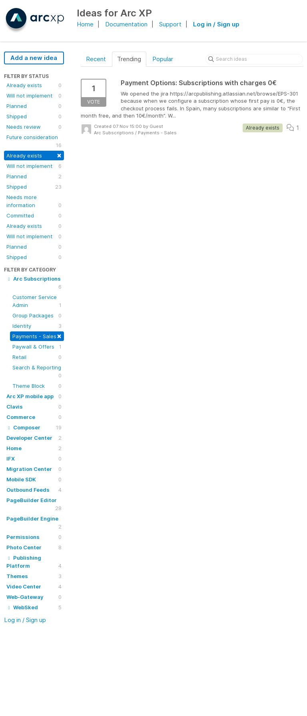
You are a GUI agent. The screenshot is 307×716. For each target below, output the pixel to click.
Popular (162, 59)
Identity (37, 326)
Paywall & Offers (37, 347)
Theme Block (37, 386)
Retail (37, 357)
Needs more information (34, 201)
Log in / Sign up (216, 24)
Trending (129, 59)
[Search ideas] (254, 59)
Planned (34, 106)
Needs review (34, 127)
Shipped (34, 116)
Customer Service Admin (37, 301)
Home (85, 24)
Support (170, 24)
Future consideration (34, 141)
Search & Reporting (37, 371)
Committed (34, 215)
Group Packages (37, 315)
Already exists (34, 85)
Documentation (126, 24)
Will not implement (34, 96)
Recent (96, 59)
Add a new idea (33, 58)
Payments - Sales (37, 335)
